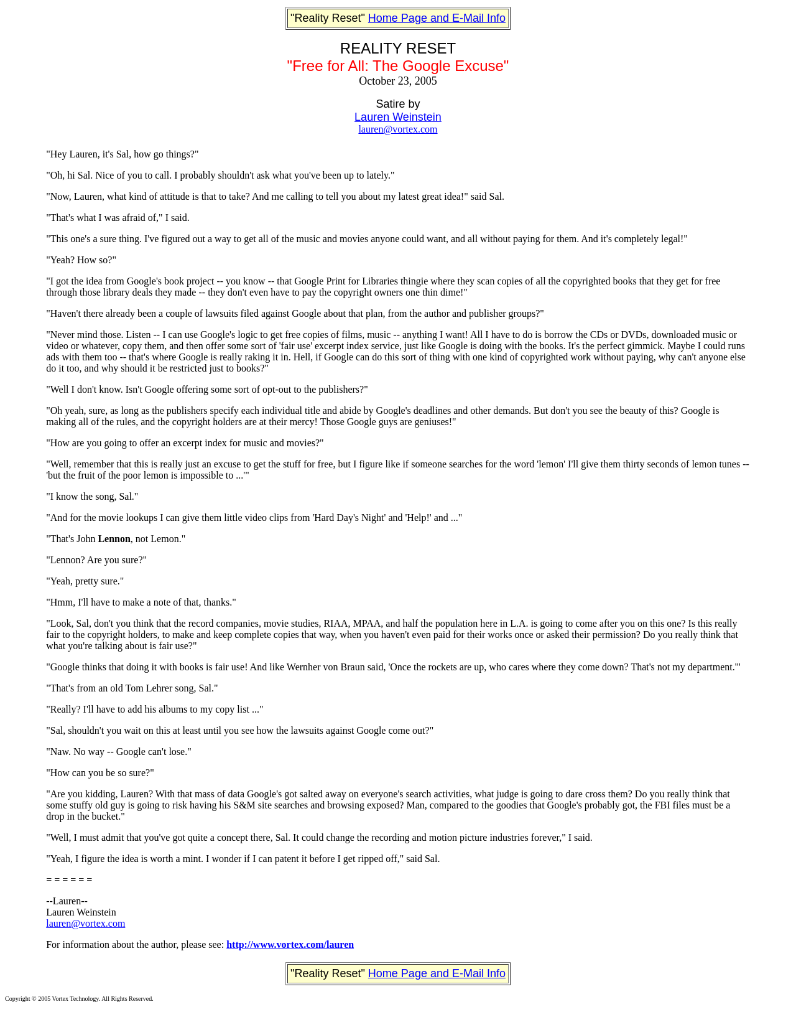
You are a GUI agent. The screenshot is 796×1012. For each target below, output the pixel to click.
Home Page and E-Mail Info (437, 18)
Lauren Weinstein (398, 117)
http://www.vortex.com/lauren (290, 944)
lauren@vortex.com (397, 129)
